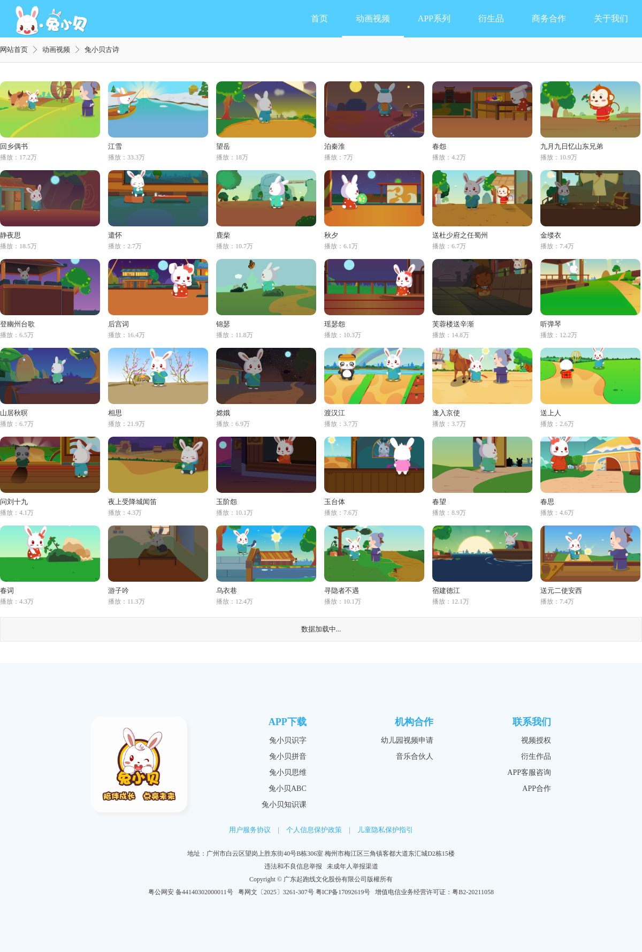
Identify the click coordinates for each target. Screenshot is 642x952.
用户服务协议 (250, 830)
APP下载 (288, 722)
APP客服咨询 (529, 772)
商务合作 (549, 18)
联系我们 (532, 722)
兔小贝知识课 (284, 805)
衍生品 (491, 18)
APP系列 (434, 18)
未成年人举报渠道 (352, 866)
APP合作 (536, 789)
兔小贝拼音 (288, 756)
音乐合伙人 (414, 756)
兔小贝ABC (288, 789)
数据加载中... (321, 629)
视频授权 (536, 740)
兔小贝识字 (288, 740)
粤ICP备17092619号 (343, 892)
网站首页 (14, 49)
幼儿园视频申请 (407, 740)
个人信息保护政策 (314, 830)
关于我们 (611, 18)
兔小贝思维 (288, 772)
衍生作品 (536, 756)
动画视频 (373, 18)
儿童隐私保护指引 (385, 830)
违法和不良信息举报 (293, 866)
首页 (319, 18)
